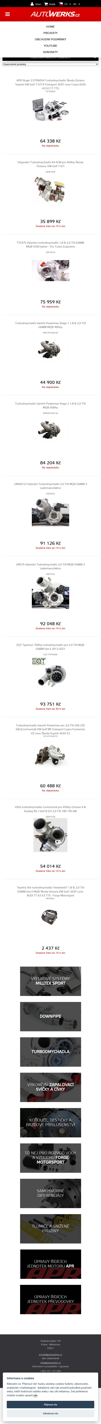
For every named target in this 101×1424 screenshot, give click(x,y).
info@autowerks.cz (50, 1362)
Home (50, 26)
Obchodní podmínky (50, 39)
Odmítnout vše (50, 1413)
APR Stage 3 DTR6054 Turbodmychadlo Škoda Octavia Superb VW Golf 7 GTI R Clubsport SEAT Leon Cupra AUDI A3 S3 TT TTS (50, 84)
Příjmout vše (50, 1404)
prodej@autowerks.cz (50, 1354)
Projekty (50, 33)
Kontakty (50, 52)
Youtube (50, 46)
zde (35, 1395)
